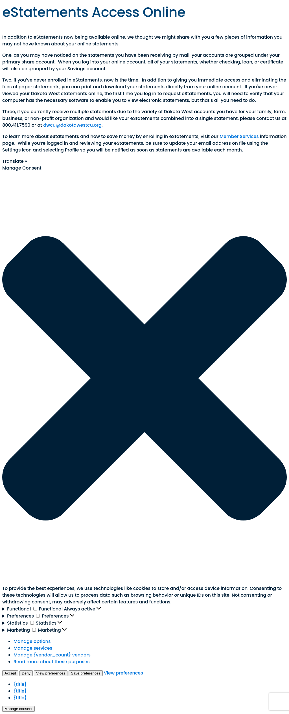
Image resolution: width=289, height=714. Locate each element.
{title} (20, 684)
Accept (10, 673)
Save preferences (85, 673)
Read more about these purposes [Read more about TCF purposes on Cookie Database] (51, 661)
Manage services (33, 648)
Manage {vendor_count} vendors (52, 655)
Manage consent (18, 709)
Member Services (239, 136)
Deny (26, 673)
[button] (144, 378)
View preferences (50, 673)
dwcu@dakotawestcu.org (72, 125)
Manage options (32, 641)
